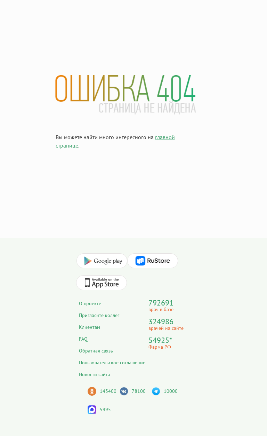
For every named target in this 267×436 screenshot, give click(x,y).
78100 (139, 391)
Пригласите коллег (99, 315)
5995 (105, 409)
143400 (108, 391)
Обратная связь (96, 351)
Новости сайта (94, 374)
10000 (171, 391)
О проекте (90, 303)
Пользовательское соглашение (112, 362)
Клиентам (89, 327)
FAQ (83, 339)
